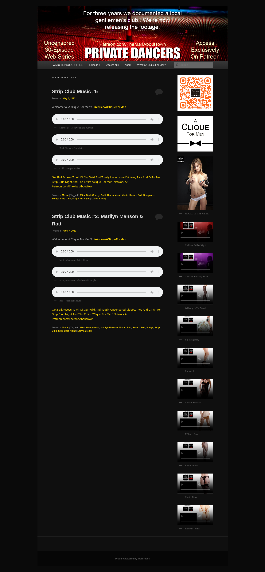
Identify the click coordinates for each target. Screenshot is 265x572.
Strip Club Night (81, 198)
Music (65, 195)
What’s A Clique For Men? (151, 64)
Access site (112, 64)
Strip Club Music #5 (75, 91)
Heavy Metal (113, 195)
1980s (81, 195)
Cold (103, 195)
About (128, 64)
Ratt (129, 327)
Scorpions (148, 195)
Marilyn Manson (109, 327)
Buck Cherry (92, 195)
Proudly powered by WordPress (132, 558)
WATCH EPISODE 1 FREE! (68, 64)
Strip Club (65, 198)
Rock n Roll (135, 195)
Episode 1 (94, 64)
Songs (55, 198)
